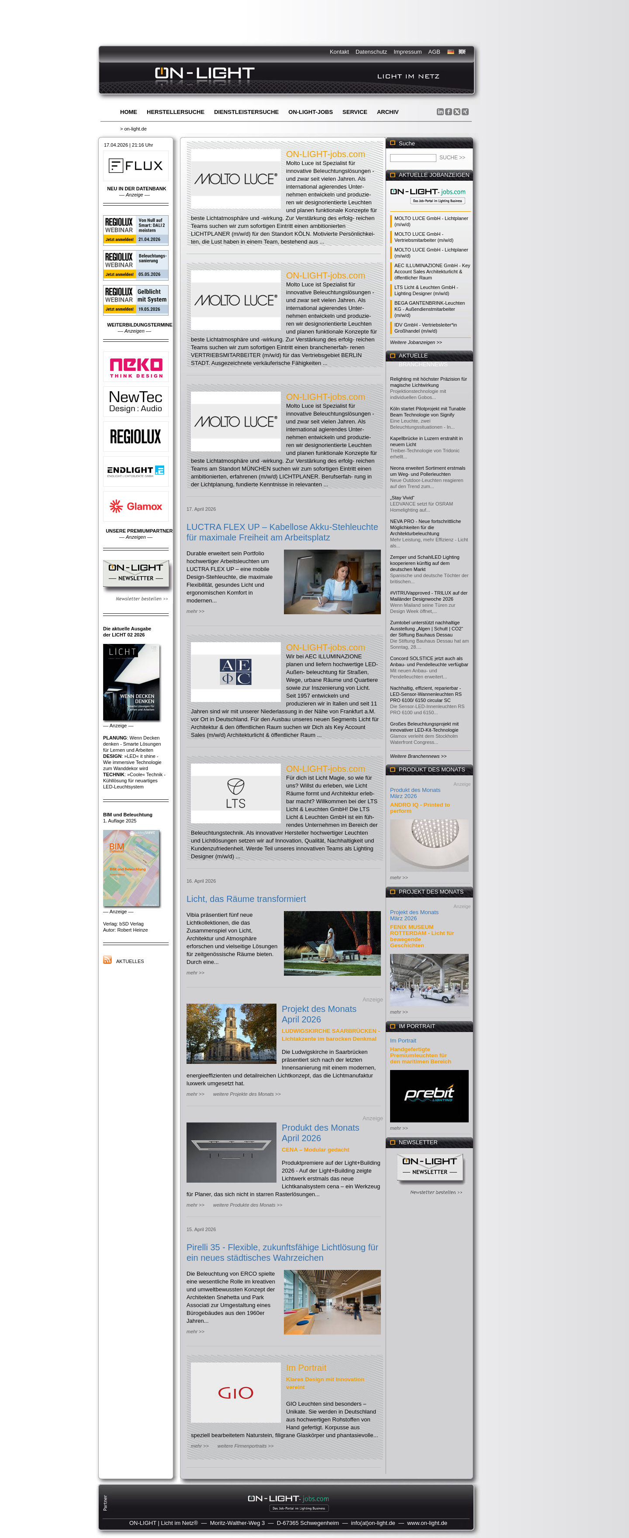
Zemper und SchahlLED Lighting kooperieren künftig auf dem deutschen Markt (425, 563)
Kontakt (339, 51)
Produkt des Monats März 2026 (415, 793)
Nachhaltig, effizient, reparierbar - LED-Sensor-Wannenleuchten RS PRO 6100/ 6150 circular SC (426, 694)
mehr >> (195, 611)
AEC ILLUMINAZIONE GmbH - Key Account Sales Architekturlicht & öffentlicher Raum (432, 271)
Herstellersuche (175, 112)
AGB (434, 51)
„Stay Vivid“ (402, 497)
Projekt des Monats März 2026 (414, 915)
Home (128, 112)
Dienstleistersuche (246, 112)
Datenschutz (371, 51)
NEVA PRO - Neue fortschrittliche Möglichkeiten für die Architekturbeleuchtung (425, 527)
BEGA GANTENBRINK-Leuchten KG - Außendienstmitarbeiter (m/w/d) (429, 309)
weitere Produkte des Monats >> (247, 1205)
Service (354, 112)
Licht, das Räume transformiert (246, 899)
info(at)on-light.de (373, 1523)
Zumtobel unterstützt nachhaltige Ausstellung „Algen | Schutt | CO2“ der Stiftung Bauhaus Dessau (426, 628)
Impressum (408, 51)
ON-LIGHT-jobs (310, 112)
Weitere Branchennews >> (418, 756)
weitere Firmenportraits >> (245, 1446)
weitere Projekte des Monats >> (247, 1094)
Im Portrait (306, 1368)
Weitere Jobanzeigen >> (416, 342)
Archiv (388, 112)
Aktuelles (130, 961)
